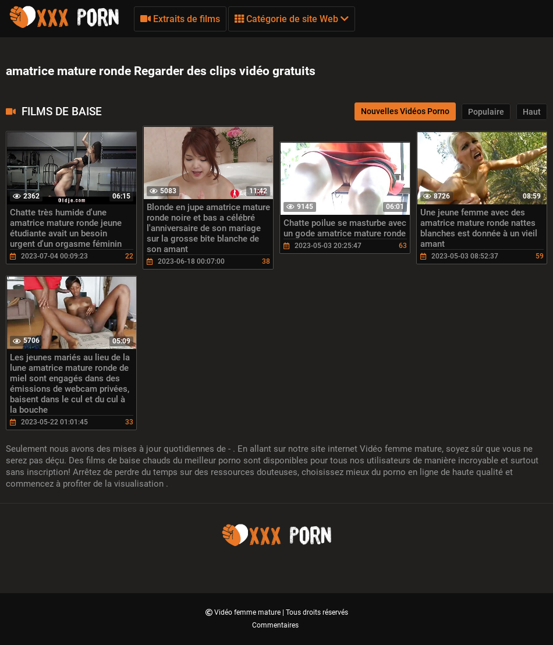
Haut (532, 111)
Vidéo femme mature (248, 612)
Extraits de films (180, 19)
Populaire (486, 111)
